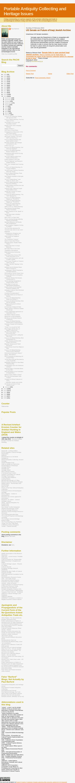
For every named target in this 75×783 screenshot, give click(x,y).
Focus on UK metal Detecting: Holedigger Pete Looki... (13, 204)
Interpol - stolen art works (9, 583)
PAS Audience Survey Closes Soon (14, 273)
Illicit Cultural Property (7, 471)
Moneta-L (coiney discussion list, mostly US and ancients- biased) (11, 631)
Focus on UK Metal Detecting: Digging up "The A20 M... (13, 198)
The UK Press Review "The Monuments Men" (12, 332)
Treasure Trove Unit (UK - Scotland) (12, 592)
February (7, 114)
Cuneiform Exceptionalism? (12, 293)
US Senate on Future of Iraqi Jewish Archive (12, 384)
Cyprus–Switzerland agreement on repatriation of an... (14, 312)
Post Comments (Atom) (42, 78)
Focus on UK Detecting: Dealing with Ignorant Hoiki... (13, 117)
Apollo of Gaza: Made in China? (13, 374)
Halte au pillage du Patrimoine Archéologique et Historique (10, 464)
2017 (5, 90)
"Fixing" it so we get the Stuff (12, 327)
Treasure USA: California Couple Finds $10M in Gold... (13, 189)
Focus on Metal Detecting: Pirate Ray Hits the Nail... (13, 174)
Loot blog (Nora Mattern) (8, 477)
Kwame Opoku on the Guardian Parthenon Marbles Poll (13, 287)
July (6, 106)
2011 (5, 392)
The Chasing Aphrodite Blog (9, 514)
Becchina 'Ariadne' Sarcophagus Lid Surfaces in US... (13, 143)
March (7, 113)
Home (50, 73)
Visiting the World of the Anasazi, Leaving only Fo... (13, 278)
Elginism (3, 455)
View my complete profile (9, 54)
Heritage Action (5, 467)
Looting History (5, 479)
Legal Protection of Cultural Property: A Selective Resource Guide (12, 585)
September (8, 103)
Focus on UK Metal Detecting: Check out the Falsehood (13, 350)
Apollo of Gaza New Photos (12, 241)
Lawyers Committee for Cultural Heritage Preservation (10, 475)
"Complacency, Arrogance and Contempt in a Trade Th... (13, 234)
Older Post (70, 73)
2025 (5, 76)
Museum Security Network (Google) (12, 482)
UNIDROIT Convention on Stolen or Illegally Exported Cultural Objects (12, 598)
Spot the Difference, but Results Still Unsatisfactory (13, 222)
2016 (5, 92)
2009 (5, 396)
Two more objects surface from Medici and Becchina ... (13, 157)
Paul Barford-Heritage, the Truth (10, 692)
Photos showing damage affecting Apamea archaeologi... (14, 219)
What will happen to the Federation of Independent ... (14, 372)
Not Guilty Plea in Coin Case (12, 248)
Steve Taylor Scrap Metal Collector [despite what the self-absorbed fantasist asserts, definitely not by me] (12, 695)
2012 (5, 390)
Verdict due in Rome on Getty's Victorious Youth (13, 192)
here (12, 545)
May (6, 109)
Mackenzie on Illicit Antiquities (12, 316)
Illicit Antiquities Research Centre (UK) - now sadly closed (11, 577)
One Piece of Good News (11, 130)
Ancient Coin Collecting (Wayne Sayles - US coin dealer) (10, 654)
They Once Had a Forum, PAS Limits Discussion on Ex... (13, 255)
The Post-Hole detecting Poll (12, 228)
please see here (10, 536)
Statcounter (5, 406)
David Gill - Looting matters (9, 450)
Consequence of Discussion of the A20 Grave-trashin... (14, 132)
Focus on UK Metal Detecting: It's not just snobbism (13, 168)
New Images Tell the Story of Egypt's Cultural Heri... (12, 329)
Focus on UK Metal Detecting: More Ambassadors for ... (14, 338)
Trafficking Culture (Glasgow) (10, 524)
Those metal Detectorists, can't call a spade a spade (14, 258)
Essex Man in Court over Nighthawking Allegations (12, 284)
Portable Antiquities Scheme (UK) (11, 589)
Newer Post (30, 73)
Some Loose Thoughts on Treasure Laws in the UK (14, 261)
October (7, 101)
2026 (5, 74)
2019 (5, 87)
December (8, 98)
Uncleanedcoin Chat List (8, 640)
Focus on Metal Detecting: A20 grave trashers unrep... (13, 140)
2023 (5, 80)
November (8, 99)
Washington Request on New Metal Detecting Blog (14, 363)
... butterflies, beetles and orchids (13, 382)
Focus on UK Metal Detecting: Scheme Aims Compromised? (13, 321)
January (7, 387)
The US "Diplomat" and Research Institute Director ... (13, 161)
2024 (5, 78)
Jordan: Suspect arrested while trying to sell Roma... (13, 341)
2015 (5, 94)
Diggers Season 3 (9, 128)
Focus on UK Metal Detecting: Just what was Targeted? (14, 148)
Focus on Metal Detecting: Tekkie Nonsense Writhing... (13, 183)
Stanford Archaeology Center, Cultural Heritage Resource (10, 509)
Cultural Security (6, 567)
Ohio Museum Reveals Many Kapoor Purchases (12, 209)
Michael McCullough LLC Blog (10, 480)
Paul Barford (15, 29)
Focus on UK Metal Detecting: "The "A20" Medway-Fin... (14, 195)
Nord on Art (4, 486)
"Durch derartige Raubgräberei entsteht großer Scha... (13, 281)
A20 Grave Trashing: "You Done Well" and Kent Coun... (13, 137)
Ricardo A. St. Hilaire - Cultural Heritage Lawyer (10, 500)
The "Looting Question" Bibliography (12, 590)
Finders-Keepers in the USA (12, 159)
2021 (5, 83)
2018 (5, 89)
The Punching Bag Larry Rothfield (11, 522)
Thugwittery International (11, 250)
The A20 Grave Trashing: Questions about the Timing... (14, 171)
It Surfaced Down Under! (8, 473)
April (6, 111)
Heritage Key (5, 468)
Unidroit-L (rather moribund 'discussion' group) (9, 634)
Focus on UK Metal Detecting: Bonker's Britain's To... (13, 151)
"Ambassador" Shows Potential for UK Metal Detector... (14, 271)
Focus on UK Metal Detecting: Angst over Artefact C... (13, 298)
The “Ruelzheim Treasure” (12, 239)
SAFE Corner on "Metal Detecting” (14, 206)
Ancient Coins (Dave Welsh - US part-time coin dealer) (11, 651)
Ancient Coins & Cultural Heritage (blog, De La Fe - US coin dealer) (11, 648)
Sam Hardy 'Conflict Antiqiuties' (10, 507)
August (7, 104)
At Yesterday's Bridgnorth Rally (13, 307)
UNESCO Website (6, 596)
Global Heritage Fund (7, 462)
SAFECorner (5, 505)
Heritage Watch (6, 470)
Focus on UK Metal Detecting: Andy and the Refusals (14, 301)
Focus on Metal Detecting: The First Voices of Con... (14, 120)
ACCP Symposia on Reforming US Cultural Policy (14, 357)
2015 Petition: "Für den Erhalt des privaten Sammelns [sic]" (11, 618)
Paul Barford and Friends (8, 690)
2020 (5, 85)
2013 (5, 389)
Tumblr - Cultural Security (9, 526)
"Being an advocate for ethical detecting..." (12, 304)
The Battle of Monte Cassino (12, 314)
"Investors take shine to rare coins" (14, 230)
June (6, 108)
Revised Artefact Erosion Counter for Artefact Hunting (11, 440)
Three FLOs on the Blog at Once (13, 135)
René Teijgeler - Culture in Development (9, 494)
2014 (5, 96)
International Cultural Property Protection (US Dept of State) (10, 580)
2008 (5, 398)
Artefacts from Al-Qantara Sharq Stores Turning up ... (13, 268)
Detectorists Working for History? (13, 353)
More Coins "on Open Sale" (12, 217)
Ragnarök (7, 231)
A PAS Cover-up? (9, 145)
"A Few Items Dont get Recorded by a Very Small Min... (14, 360)
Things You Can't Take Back (9, 523)
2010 (5, 394)
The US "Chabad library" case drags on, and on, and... (12, 180)
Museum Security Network (9, 587)
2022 (5, 81)
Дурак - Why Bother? (10, 354)
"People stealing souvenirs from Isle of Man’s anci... (14, 186)
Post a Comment (31, 70)
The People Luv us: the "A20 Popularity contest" (12, 123)
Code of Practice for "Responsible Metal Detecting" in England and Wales (11, 561)
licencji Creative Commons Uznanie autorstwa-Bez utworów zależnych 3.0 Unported (41, 782)
